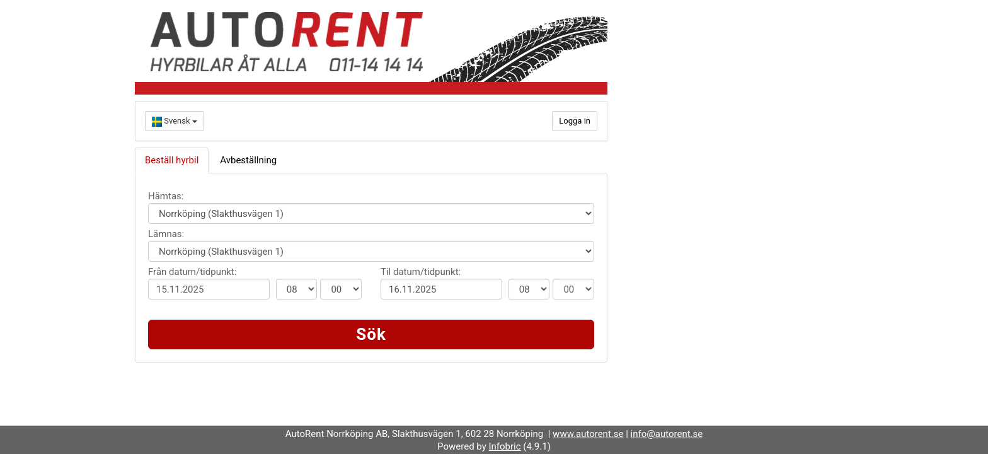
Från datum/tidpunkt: (192, 271)
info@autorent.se (667, 433)
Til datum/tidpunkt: (421, 271)
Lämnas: (166, 234)
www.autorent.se (588, 433)
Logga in (574, 120)
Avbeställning (248, 160)
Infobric (504, 446)
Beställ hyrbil (171, 160)
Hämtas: (165, 196)
